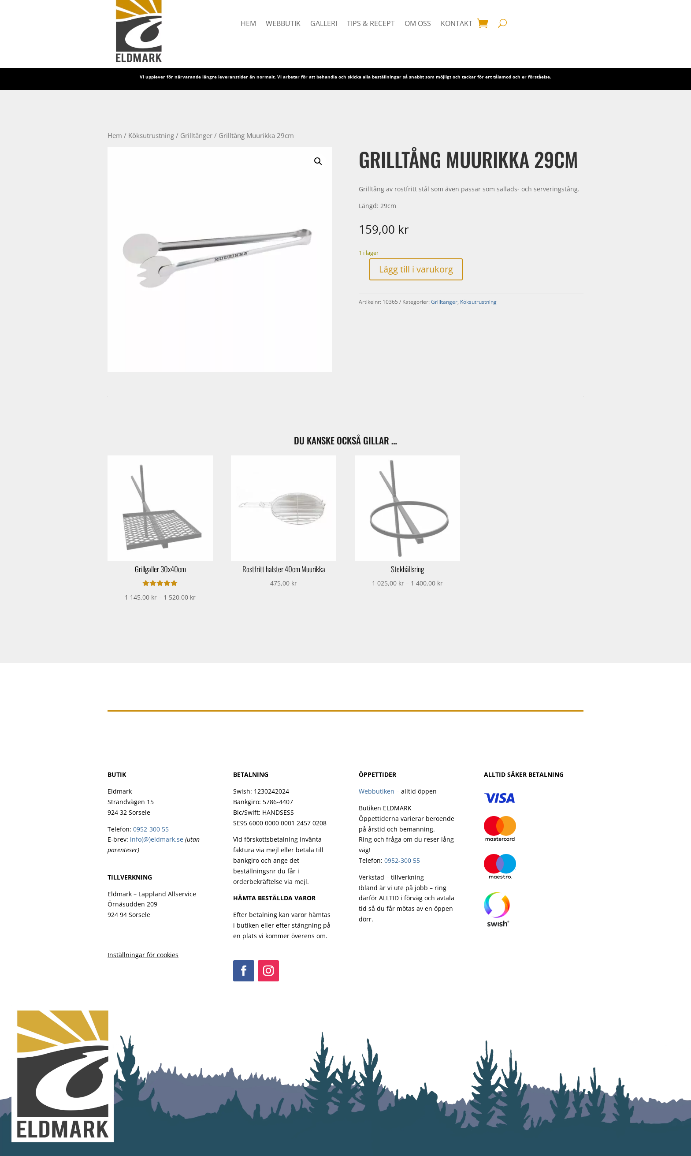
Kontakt (456, 23)
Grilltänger (196, 135)
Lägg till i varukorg (416, 269)
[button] (318, 161)
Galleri (323, 23)
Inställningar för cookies (143, 955)
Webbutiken (376, 791)
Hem (115, 135)
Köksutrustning (151, 135)
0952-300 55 (151, 829)
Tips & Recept (371, 23)
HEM (248, 23)
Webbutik (283, 23)
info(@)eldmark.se (156, 839)
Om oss (418, 23)
